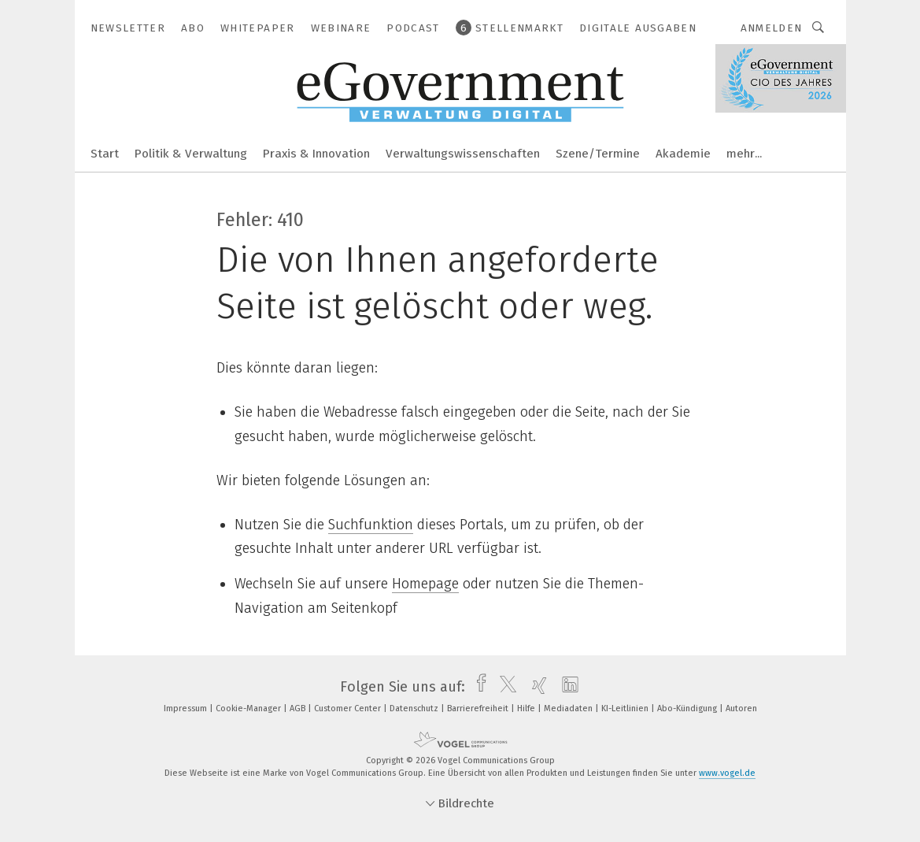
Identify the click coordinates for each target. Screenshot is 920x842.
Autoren (741, 708)
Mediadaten (569, 708)
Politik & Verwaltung (191, 154)
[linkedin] (566, 686)
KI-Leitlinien (626, 708)
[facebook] (477, 686)
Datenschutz (415, 708)
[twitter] (504, 686)
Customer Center (348, 708)
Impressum (186, 708)
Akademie (683, 154)
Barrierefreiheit (479, 708)
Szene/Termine (598, 154)
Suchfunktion (370, 524)
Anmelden (772, 28)
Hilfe (527, 708)
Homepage (425, 583)
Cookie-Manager (249, 708)
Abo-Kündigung (688, 708)
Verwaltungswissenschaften (463, 154)
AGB (299, 708)
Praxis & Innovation (316, 154)
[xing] (536, 686)
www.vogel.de (727, 773)
